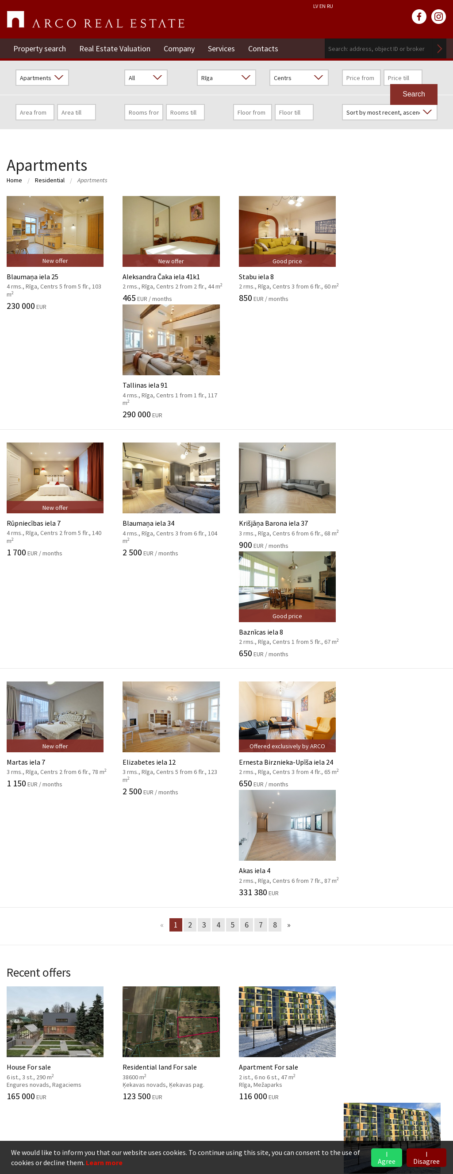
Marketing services (185, 921)
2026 (316, 854)
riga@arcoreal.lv (58, 1123)
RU (330, 6)
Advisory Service (181, 908)
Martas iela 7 (57, 525)
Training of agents (185, 948)
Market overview (350, 903)
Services (221, 48)
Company (179, 48)
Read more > (427, 1051)
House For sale (57, 733)
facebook (419, 16)
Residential (50, 180)
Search (439, 48)
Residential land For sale (170, 733)
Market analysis (181, 894)
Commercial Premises (342, 1024)
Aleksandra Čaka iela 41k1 (170, 249)
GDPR (15, 894)
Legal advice (175, 935)
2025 (316, 867)
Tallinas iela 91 (396, 253)
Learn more (104, 1162)
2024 (316, 881)
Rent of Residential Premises (353, 1011)
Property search (39, 48)
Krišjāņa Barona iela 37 (283, 387)
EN (322, 6)
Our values (22, 881)
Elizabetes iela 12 (170, 529)
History (18, 867)
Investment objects (187, 881)
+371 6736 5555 (57, 1112)
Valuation (172, 854)
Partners (20, 908)
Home (14, 180)
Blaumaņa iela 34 (170, 391)
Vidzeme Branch (333, 1038)
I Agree (386, 1158)
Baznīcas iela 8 (396, 387)
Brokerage (173, 867)
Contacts (263, 48)
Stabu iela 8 (283, 249)
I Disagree (426, 1158)
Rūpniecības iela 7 (57, 391)
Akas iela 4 (396, 525)
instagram (438, 16)
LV (315, 6)
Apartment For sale (283, 733)
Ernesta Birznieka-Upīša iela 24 (283, 525)
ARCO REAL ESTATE (95, 19)
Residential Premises (341, 997)
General (19, 854)
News (322, 835)
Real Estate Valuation (114, 48)
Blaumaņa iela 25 (57, 253)
